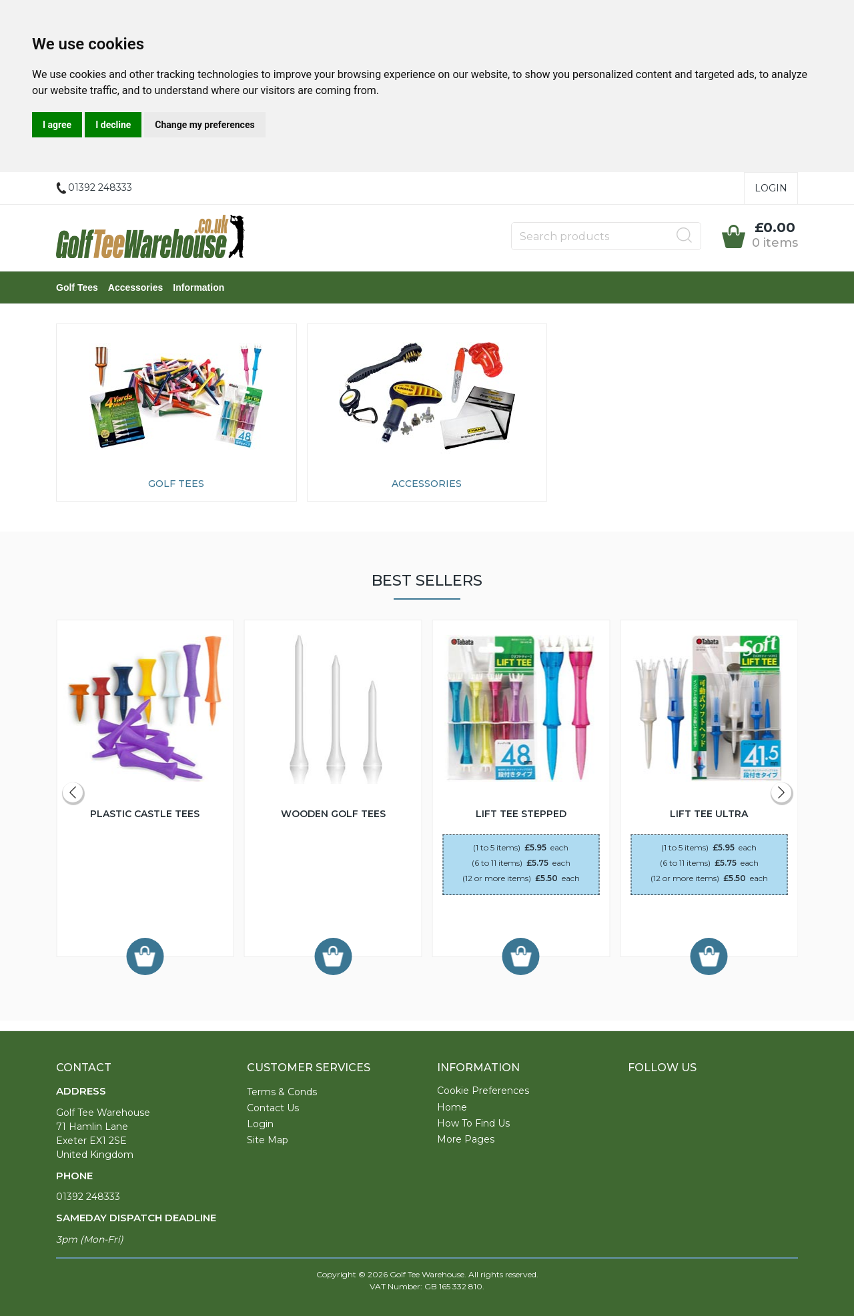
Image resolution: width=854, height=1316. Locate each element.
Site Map (267, 1140)
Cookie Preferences (483, 1091)
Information (198, 287)
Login (771, 188)
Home (452, 1107)
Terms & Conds (282, 1092)
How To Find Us (473, 1123)
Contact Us (273, 1108)
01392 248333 (88, 1197)
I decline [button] (113, 124)
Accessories (135, 287)
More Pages (465, 1139)
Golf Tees (77, 287)
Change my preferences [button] (204, 124)
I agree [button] (57, 124)
